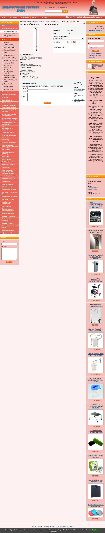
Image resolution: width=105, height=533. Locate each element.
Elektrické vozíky (9, 45)
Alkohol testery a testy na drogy (9, 110)
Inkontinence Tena (8, 199)
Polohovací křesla (9, 47)
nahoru (34, 526)
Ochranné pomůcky (8, 179)
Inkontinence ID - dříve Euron (9, 193)
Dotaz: (23, 97)
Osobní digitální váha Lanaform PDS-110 (95, 481)
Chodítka (6, 42)
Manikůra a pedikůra (8, 165)
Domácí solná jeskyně (9, 142)
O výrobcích (25, 17)
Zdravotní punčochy (8, 216)
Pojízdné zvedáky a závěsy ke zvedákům (10, 76)
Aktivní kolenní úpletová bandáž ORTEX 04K (95, 231)
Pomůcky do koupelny (10, 60)
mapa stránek (64, 7)
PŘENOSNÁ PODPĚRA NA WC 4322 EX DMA (95, 330)
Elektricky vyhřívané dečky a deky (8, 123)
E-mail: (24, 91)
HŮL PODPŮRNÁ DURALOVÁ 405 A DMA (97, 66)
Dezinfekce (5, 92)
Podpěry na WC (8, 86)
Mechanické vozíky (9, 55)
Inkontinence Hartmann (9, 196)
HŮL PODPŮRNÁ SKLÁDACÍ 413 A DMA (96, 305)
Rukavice (5, 97)
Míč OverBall (6, 149)
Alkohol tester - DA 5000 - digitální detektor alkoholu (96, 257)
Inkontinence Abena (8, 187)
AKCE (4, 26)
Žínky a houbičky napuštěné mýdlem (8, 210)
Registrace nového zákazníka (95, 56)
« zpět (83, 23)
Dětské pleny (6, 181)
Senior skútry (6, 103)
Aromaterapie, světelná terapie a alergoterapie (9, 119)
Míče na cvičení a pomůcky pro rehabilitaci (10, 146)
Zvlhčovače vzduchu (8, 133)
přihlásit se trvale (95, 48)
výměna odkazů (50, 526)
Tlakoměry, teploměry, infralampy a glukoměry (9, 106)
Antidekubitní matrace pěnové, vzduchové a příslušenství (10, 35)
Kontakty (35, 17)
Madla (5, 52)
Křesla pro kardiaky (9, 50)
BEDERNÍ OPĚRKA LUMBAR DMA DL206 (95, 431)
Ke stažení (45, 17)
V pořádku (95, 530)
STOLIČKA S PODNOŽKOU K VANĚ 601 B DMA (96, 406)
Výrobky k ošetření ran (9, 233)
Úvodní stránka (24, 21)
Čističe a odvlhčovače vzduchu (9, 136)
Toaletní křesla (8, 84)
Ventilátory (5, 140)
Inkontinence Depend (9, 189)
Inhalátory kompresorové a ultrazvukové (7, 128)
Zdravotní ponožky (8, 223)
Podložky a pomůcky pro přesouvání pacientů (10, 71)
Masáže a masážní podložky (8, 153)
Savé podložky (6, 206)
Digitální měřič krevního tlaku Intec (95, 456)
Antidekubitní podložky (10, 31)
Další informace (52, 531)
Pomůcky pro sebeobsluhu (8, 66)
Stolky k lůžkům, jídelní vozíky (10, 80)
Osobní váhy (6, 167)
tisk (41, 526)
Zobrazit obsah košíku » (96, 31)
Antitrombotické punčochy (7, 219)
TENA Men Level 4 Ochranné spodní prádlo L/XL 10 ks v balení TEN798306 (95, 205)
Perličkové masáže (8, 162)
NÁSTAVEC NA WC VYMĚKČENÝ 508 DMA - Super (95, 380)
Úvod (3, 17)
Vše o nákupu (13, 17)
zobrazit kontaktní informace (79, 100)
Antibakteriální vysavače (10, 176)
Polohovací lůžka (9, 63)
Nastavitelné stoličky (10, 58)
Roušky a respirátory (9, 94)
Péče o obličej (6, 159)
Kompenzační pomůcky (37, 21)
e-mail (3, 242)
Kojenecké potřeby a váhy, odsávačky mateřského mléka (8, 171)
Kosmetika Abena (7, 184)
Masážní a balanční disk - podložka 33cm (96, 505)
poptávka (4, 246)
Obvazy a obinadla (8, 230)
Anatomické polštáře (8, 213)
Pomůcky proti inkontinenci (6, 203)
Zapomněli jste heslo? (96, 53)
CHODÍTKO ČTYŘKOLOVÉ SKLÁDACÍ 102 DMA (95, 280)
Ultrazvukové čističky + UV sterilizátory (9, 114)
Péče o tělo (5, 156)
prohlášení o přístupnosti (67, 526)
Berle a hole (49, 21)
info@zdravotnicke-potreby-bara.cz (80, 89)
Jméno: (24, 88)
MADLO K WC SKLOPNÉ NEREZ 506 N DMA (95, 354)
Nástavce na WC (9, 89)
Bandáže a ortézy (7, 100)
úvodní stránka (51, 7)
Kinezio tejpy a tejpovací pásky (10, 226)
